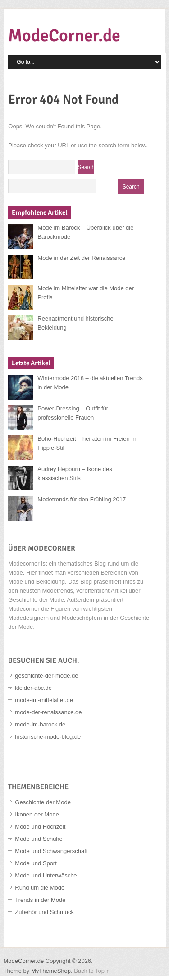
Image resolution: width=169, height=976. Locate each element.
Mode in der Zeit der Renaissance (81, 258)
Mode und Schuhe (39, 838)
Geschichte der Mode (43, 802)
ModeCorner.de (64, 35)
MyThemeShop (51, 970)
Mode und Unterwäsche (46, 875)
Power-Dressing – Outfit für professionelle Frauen (72, 413)
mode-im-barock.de (40, 724)
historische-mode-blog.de (48, 736)
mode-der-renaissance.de (48, 712)
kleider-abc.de (33, 687)
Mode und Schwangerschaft (51, 851)
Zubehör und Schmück (44, 912)
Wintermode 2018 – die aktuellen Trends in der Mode (89, 383)
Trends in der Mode (40, 899)
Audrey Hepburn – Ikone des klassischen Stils (74, 473)
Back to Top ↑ (91, 970)
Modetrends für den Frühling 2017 (81, 499)
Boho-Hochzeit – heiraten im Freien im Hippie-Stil (87, 443)
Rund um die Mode (39, 887)
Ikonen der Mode (37, 814)
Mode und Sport (36, 863)
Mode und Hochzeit (40, 826)
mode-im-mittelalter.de (44, 700)
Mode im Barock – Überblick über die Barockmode (85, 232)
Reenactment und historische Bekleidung (75, 323)
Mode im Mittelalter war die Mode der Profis (85, 293)
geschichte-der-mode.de (46, 675)
